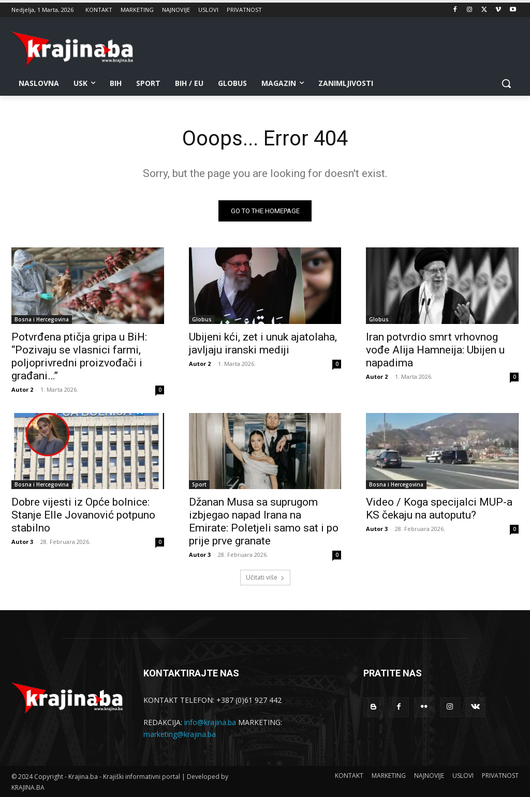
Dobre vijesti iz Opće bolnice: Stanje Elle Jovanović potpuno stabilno (83, 515)
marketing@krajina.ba (179, 734)
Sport (199, 484)
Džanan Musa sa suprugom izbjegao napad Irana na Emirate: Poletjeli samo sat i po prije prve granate (263, 521)
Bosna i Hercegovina (41, 319)
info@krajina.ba (210, 723)
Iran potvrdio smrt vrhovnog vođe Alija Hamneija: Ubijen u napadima (435, 350)
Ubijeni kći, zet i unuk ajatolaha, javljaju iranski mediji (263, 343)
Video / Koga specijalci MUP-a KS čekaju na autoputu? (439, 508)
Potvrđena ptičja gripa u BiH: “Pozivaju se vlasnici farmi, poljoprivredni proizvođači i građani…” (79, 356)
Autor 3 (22, 541)
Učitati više (265, 577)
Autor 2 (22, 389)
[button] (506, 83)
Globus (202, 319)
